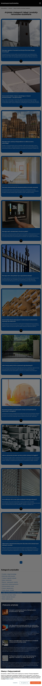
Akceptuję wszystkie (36, 682)
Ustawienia (15, 682)
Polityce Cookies (9, 679)
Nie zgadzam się (24, 682)
